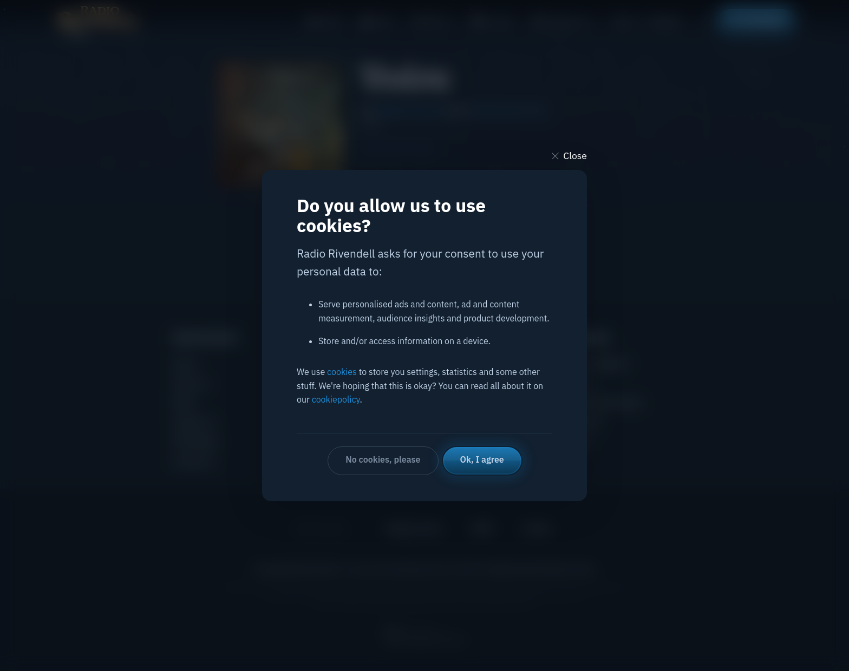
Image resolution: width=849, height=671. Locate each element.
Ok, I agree (482, 459)
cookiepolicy (336, 399)
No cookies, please (382, 459)
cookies (342, 371)
